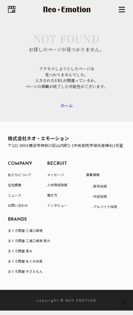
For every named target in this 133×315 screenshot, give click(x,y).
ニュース (14, 199)
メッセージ (55, 179)
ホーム (66, 108)
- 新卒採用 (99, 190)
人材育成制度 (57, 189)
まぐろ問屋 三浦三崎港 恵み (29, 245)
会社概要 (14, 189)
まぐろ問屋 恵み (20, 255)
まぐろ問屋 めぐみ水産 (25, 265)
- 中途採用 (99, 200)
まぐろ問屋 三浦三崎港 (25, 234)
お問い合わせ (18, 209)
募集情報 (93, 179)
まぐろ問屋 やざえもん (25, 275)
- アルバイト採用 (104, 211)
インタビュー (57, 209)
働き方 (52, 199)
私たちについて (20, 179)
